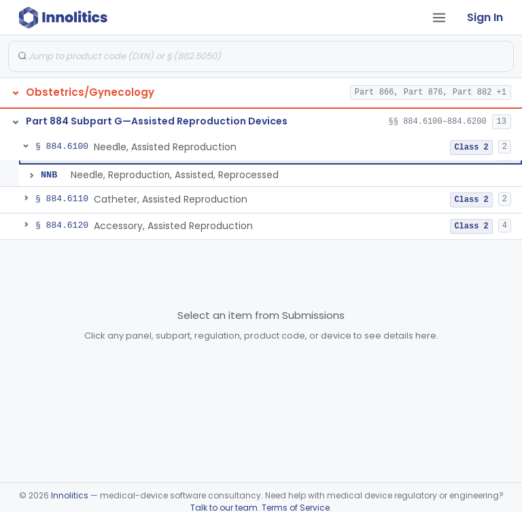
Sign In (485, 17)
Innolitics (69, 495)
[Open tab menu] (439, 17)
